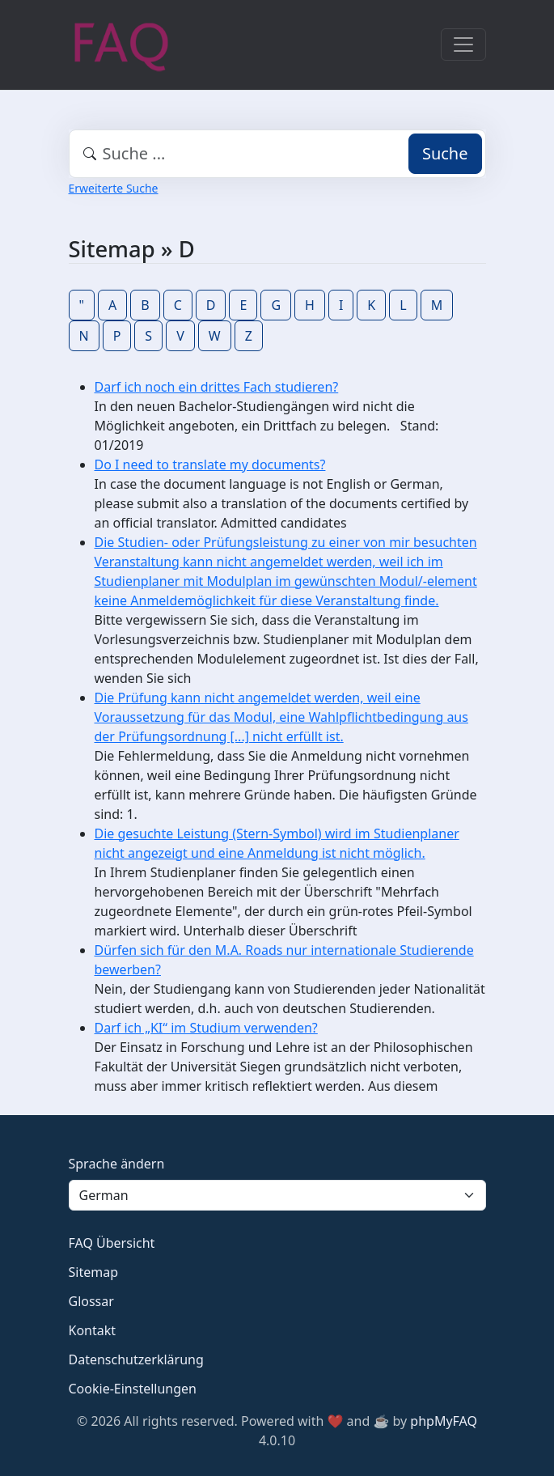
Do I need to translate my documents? (210, 464)
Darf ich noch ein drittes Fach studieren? (217, 387)
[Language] (277, 1195)
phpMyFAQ (443, 1421)
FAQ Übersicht (112, 1243)
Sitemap (94, 1272)
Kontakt (92, 1330)
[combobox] (277, 153)
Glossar (91, 1301)
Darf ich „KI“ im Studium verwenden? (206, 1028)
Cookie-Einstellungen (133, 1389)
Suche (445, 153)
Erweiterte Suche (114, 188)
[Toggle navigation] (463, 44)
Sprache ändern (117, 1164)
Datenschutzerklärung (136, 1359)
